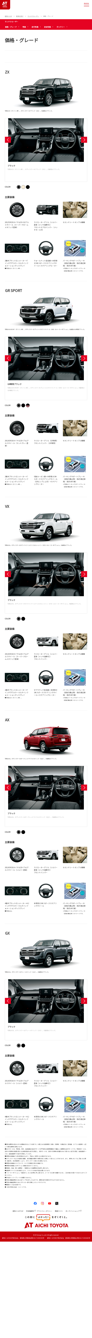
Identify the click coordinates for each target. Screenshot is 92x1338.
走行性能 (35, 27)
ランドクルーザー (11, 21)
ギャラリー (61, 27)
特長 (24, 27)
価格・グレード (11, 27)
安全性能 (47, 27)
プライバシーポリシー (44, 1211)
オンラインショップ (73, 1211)
